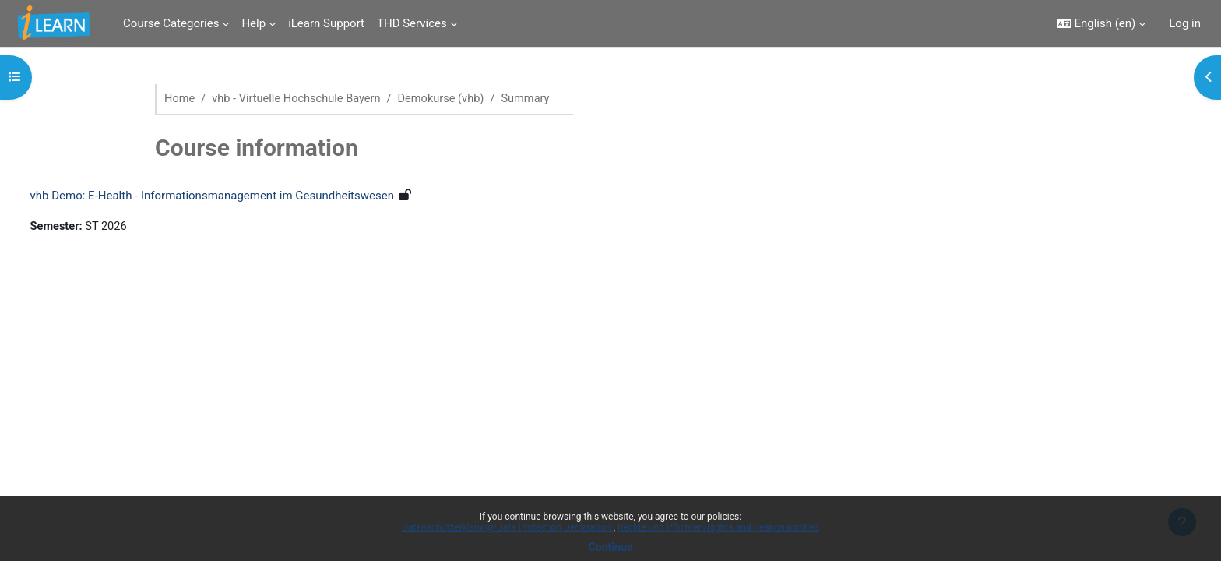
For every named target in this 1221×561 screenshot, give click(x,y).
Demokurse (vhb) (448, 99)
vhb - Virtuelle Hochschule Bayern (300, 99)
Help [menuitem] (253, 23)
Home (179, 99)
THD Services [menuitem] (412, 23)
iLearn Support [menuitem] (326, 23)
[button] (1101, 23)
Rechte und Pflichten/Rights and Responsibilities (718, 527)
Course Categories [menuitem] (171, 23)
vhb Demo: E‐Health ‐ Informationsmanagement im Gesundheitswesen (241, 196)
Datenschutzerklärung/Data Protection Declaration (507, 527)
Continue (611, 547)
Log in (1185, 23)
